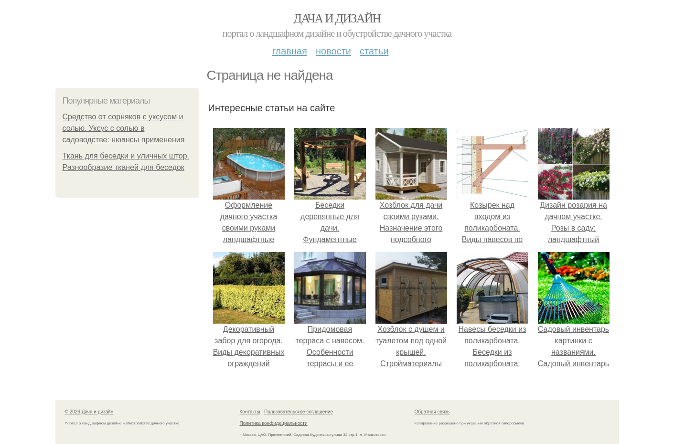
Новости (333, 51)
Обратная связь (432, 411)
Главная (289, 51)
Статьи (374, 51)
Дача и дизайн (337, 18)
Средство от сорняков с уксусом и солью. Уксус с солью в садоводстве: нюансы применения (124, 128)
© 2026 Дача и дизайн (89, 411)
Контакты (250, 411)
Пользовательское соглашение (298, 411)
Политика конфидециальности (274, 423)
